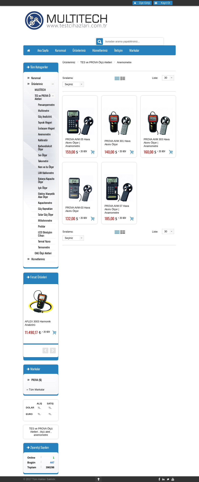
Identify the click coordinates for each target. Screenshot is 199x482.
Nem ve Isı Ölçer (46, 167)
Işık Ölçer (42, 188)
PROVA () (36, 380)
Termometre (44, 247)
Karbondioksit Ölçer (45, 147)
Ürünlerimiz (68, 62)
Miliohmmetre (45, 220)
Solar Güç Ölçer (45, 214)
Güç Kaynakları (45, 208)
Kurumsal (36, 78)
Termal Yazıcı (44, 241)
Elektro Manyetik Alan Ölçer (46, 195)
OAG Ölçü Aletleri (43, 253)
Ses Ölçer (42, 155)
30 (165, 77)
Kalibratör (43, 140)
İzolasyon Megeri (46, 128)
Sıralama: (67, 78)
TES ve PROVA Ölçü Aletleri (96, 62)
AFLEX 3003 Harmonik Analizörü (38, 323)
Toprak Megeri (45, 122)
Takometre (43, 161)
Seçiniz (69, 84)
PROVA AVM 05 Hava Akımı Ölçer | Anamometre (77, 143)
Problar (41, 226)
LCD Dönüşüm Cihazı (45, 233)
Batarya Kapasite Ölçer (46, 180)
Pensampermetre (46, 104)
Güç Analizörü (45, 116)
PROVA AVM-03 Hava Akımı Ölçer (77, 209)
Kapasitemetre (45, 203)
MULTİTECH (40, 90)
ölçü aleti (45, 431)
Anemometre (124, 62)
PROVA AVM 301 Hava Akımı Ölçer (117, 143)
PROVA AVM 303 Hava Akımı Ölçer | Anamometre (157, 143)
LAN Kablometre (46, 173)
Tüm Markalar (36, 389)
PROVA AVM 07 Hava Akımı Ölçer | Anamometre (117, 209)
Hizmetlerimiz (38, 259)
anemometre (41, 435)
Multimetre (43, 110)
